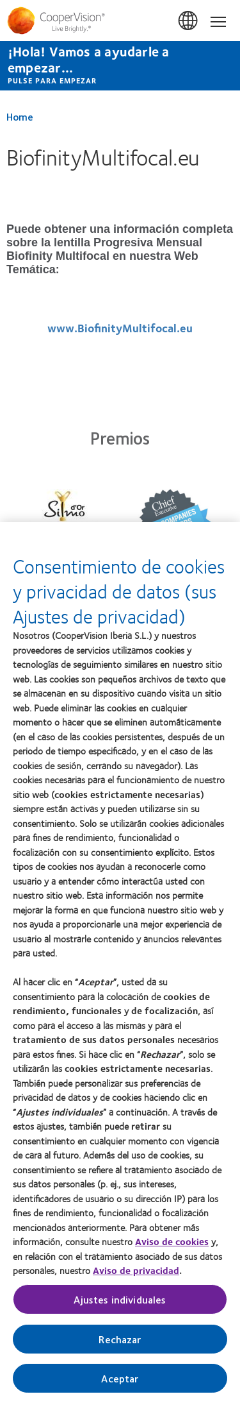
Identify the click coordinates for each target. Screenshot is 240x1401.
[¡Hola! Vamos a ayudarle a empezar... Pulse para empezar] (120, 65)
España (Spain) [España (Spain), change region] (189, 21)
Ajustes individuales (120, 1304)
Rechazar (120, 1344)
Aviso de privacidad (136, 1274)
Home (19, 116)
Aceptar (119, 1383)
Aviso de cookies (172, 1245)
